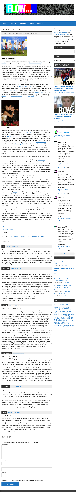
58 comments (68, 295)
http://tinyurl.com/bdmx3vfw (65, 189)
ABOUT (13, 24)
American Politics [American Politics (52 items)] (65, 304)
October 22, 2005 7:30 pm (16, 268)
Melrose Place (41, 160)
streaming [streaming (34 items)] (63, 318)
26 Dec (63, 197)
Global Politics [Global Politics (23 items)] (57, 311)
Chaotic (3, 96)
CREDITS (31, 24)
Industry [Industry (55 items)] (64, 311)
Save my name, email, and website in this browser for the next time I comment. (22, 480)
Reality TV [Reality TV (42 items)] (57, 317)
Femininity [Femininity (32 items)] (66, 308)
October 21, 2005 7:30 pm (12, 246)
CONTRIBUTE (23, 24)
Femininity (34, 236)
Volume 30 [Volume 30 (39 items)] (71, 325)
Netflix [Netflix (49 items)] (65, 313)
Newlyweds (31, 96)
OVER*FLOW (40, 24)
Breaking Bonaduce (41, 142)
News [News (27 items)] (55, 314)
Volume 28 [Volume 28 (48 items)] (57, 325)
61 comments (67, 291)
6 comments (34, 33)
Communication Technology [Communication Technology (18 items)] (59, 307)
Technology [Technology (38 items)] (69, 318)
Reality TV (43, 236)
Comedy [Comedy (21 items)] (59, 306)
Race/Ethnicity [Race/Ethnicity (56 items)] (65, 316)
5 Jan (63, 142)
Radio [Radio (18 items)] (71, 315)
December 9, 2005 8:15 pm (18, 353)
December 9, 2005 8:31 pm (17, 386)
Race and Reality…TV (59, 293)
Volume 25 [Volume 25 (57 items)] (65, 322)
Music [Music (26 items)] (61, 313)
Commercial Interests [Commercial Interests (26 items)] (66, 306)
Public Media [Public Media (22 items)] (57, 315)
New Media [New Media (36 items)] (71, 313)
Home (4, 24)
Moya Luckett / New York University (21, 33)
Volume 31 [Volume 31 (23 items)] (56, 326)
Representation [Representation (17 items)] (63, 317)
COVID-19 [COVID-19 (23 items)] (68, 307)
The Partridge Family (19, 144)
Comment (4, 444)
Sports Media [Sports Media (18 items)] (56, 318)
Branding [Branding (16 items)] (55, 306)
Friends (15, 192)
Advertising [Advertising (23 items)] (56, 304)
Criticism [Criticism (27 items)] (56, 308)
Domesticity (24, 236)
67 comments (67, 282)
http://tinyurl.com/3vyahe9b (65, 246)
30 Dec (63, 171)
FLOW (59, 142)
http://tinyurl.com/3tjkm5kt (65, 218)
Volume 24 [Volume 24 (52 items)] (57, 322)
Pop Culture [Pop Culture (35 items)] (70, 314)
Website (3, 472)
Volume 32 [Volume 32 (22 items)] (61, 326)
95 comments (65, 265)
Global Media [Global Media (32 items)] (68, 310)
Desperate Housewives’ (35, 63)
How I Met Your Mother (25, 86)
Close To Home (11, 90)
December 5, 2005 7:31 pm (14, 305)
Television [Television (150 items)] (59, 320)
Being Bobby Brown (16, 96)
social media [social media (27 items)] (70, 317)
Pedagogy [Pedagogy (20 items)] (65, 314)
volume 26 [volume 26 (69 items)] (58, 324)
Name (3, 460)
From (7, 229)
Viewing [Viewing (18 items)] (65, 320)
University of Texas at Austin (61, 34)
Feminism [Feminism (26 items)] (56, 310)
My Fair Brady (28, 132)
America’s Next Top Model (13, 136)
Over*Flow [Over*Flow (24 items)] (59, 314)
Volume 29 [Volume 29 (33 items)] (64, 325)
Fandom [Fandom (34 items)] (61, 308)
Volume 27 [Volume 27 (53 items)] (65, 324)
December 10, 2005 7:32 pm (14, 412)
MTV (39, 236)
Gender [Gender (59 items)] (61, 310)
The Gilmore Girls (38, 92)
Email (3, 466)
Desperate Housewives (14, 236)
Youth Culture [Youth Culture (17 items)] (66, 326)
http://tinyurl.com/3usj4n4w (65, 163)
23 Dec (63, 227)
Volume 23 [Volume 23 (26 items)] (70, 320)
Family (29, 236)
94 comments (65, 276)
